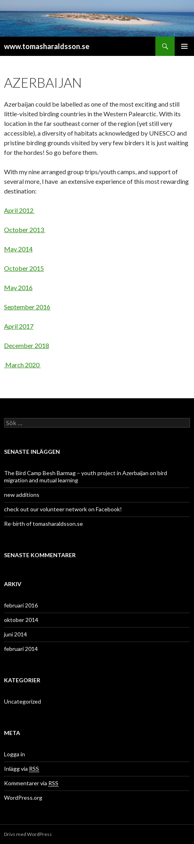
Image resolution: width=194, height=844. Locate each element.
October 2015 (24, 268)
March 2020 (22, 364)
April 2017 (18, 326)
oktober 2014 (21, 619)
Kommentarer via (31, 783)
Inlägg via (21, 768)
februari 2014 (21, 648)
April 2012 (19, 210)
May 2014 (18, 249)
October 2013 (24, 229)
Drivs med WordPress (28, 834)
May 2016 (18, 287)
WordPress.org (23, 797)
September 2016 (27, 307)
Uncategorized (22, 701)
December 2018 (26, 345)
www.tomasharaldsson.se (46, 46)
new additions (21, 494)
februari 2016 (21, 605)
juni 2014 (15, 634)
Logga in (14, 754)
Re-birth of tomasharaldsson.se (43, 523)
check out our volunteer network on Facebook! (63, 509)
